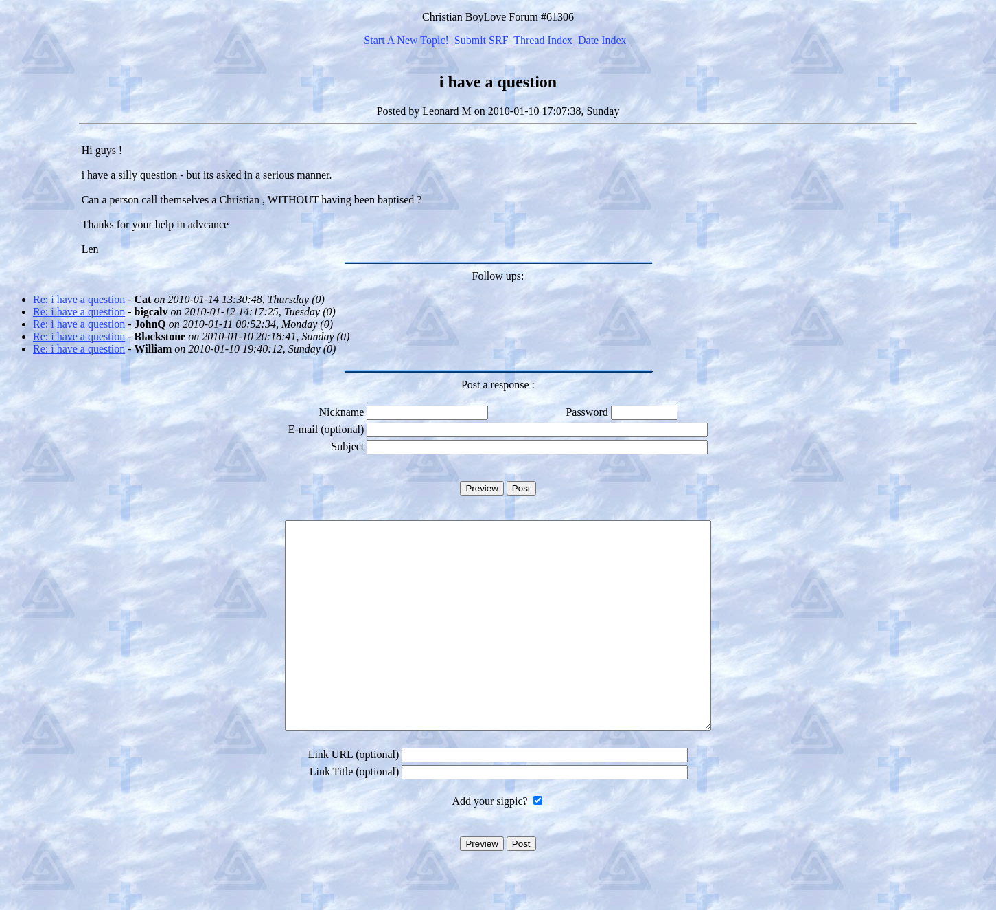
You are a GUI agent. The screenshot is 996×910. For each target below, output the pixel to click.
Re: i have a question (79, 299)
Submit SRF (481, 40)
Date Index (602, 40)
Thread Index (542, 40)
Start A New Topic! (406, 40)
